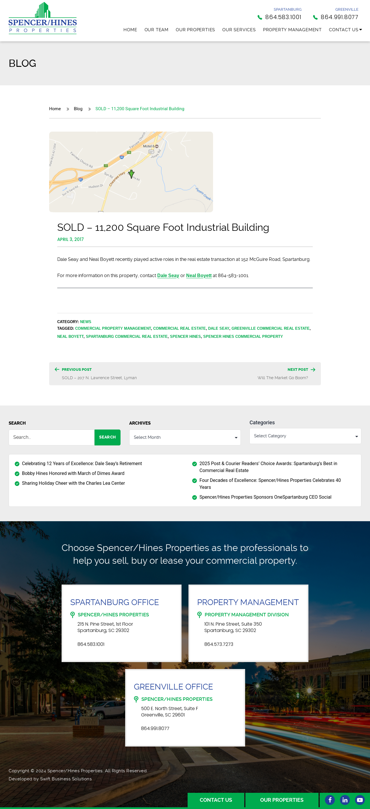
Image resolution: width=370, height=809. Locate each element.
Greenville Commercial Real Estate (271, 328)
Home (130, 29)
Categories (262, 422)
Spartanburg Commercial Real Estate (127, 336)
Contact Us (343, 29)
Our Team (157, 29)
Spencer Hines (185, 336)
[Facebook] (330, 800)
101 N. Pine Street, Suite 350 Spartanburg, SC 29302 (233, 627)
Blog (78, 108)
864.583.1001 (90, 644)
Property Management (292, 29)
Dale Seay (218, 328)
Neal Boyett (199, 275)
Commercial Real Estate (179, 328)
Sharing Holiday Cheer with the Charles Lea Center (73, 483)
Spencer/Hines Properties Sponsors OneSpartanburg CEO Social (265, 497)
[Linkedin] (345, 800)
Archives (140, 423)
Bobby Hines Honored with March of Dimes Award (73, 473)
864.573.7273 (218, 644)
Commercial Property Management (113, 328)
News (85, 321)
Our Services (239, 29)
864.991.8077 (155, 728)
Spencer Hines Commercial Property (243, 336)
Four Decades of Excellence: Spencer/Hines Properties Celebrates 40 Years (270, 483)
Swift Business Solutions (66, 779)
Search (17, 423)
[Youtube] (360, 800)
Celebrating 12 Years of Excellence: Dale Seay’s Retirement (82, 463)
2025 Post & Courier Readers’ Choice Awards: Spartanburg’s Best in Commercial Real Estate (268, 466)
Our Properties (195, 29)
